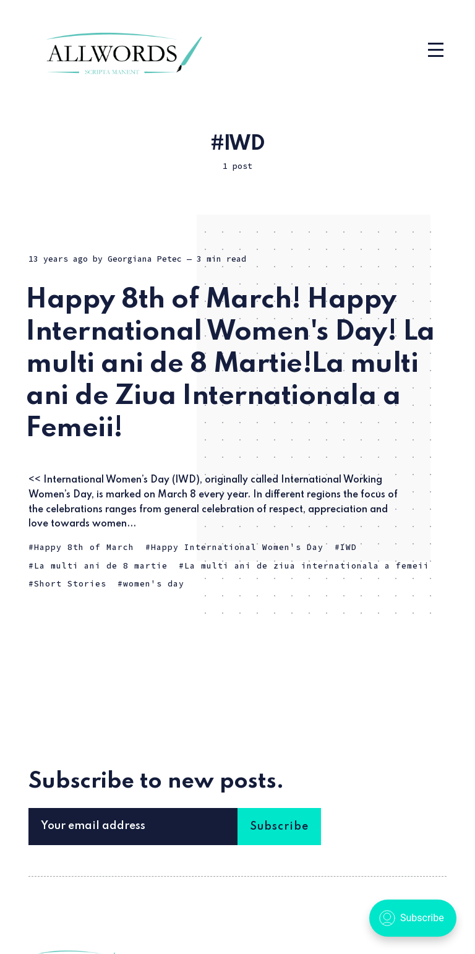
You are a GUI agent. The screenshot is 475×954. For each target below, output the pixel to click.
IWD (348, 547)
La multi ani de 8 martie (101, 566)
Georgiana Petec (145, 259)
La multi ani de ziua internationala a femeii (306, 566)
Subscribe (279, 826)
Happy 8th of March (84, 547)
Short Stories (70, 583)
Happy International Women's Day (237, 547)
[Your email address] (133, 826)
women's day (153, 583)
